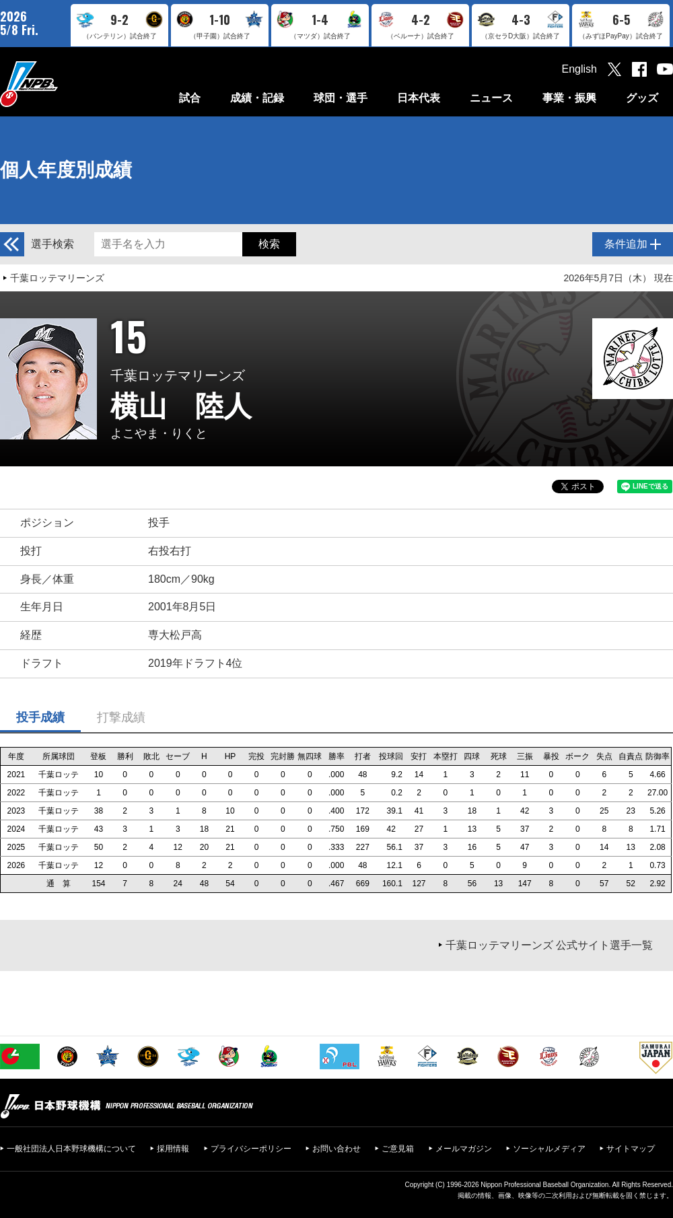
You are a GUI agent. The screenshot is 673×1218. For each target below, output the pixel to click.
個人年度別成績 (66, 169)
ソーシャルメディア (549, 1148)
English (579, 69)
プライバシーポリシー (251, 1148)
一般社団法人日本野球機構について (71, 1148)
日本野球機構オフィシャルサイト (62, 83)
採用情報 (173, 1148)
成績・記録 (257, 98)
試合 (190, 98)
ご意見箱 (398, 1148)
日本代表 (418, 98)
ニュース (491, 98)
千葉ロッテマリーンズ (57, 278)
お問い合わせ (336, 1148)
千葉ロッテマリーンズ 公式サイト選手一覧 (549, 945)
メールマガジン (463, 1148)
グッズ (642, 98)
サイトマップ (630, 1148)
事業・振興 (569, 98)
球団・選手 (340, 98)
